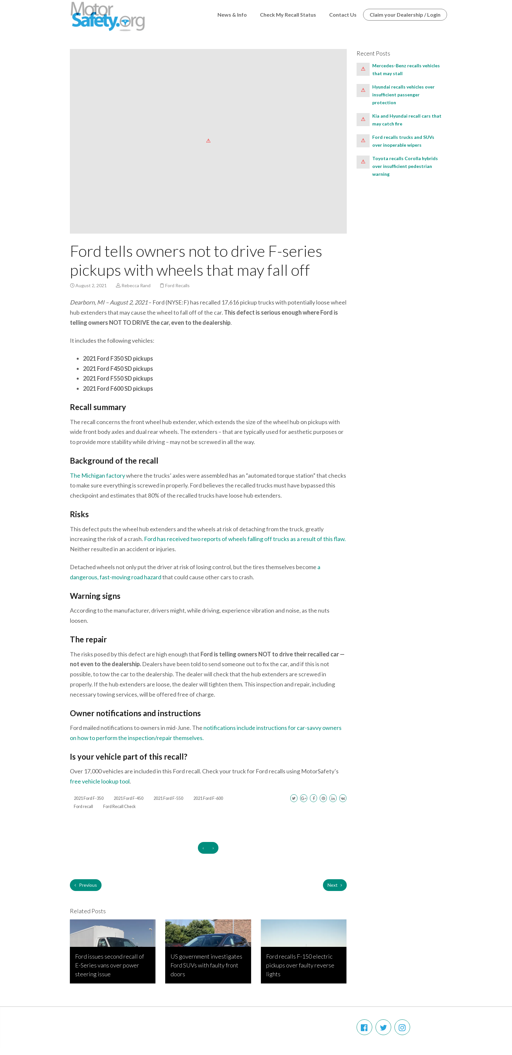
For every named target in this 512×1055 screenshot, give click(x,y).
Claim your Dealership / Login (405, 14)
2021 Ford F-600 (208, 798)
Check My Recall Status (288, 14)
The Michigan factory (97, 475)
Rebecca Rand (136, 285)
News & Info (232, 14)
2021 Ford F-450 (128, 798)
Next (335, 885)
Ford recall (83, 806)
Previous (85, 885)
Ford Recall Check (119, 806)
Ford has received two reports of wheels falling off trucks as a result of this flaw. (244, 538)
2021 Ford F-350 (89, 798)
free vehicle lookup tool (100, 781)
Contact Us (343, 14)
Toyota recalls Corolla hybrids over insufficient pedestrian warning (405, 166)
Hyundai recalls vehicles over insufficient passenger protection (403, 94)
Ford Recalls (177, 285)
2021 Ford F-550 (168, 798)
